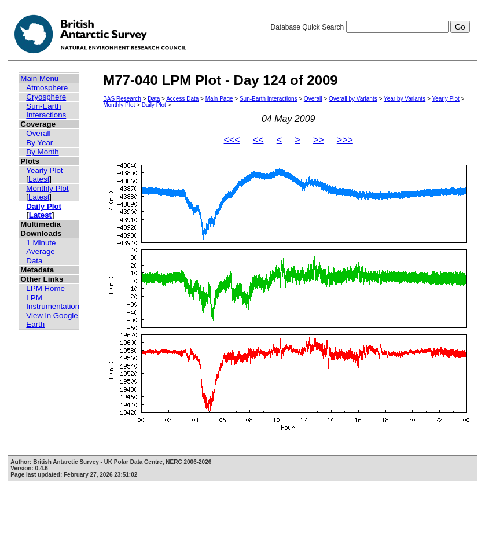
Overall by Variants (353, 98)
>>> (345, 140)
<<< (232, 140)
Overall (38, 133)
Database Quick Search (369, 27)
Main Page (219, 98)
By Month (42, 152)
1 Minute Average (41, 247)
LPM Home (45, 288)
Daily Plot (43, 206)
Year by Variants (404, 98)
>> (318, 140)
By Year (39, 142)
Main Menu (39, 78)
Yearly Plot (44, 170)
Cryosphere (46, 97)
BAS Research (122, 98)
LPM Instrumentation (52, 302)
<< (258, 140)
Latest (38, 179)
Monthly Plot (47, 188)
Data (34, 260)
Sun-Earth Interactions (46, 110)
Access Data (182, 98)
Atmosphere (47, 87)
